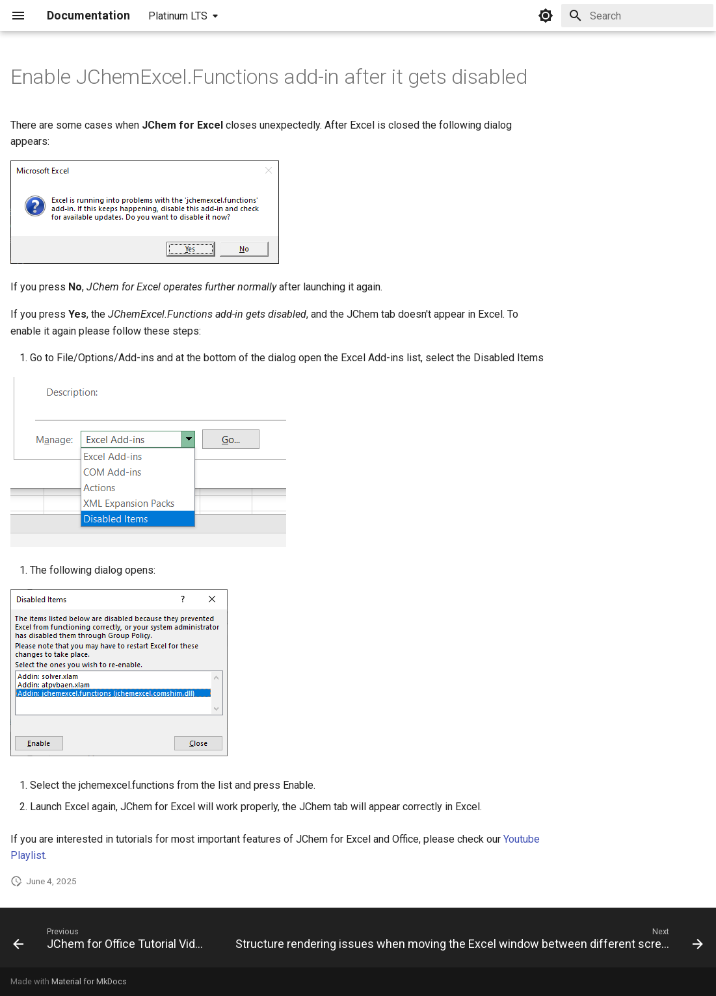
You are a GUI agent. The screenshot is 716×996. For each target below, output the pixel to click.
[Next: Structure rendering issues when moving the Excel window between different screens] (467, 941)
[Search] (637, 15)
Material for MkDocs (89, 981)
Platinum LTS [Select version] (177, 16)
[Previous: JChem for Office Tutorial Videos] (112, 941)
